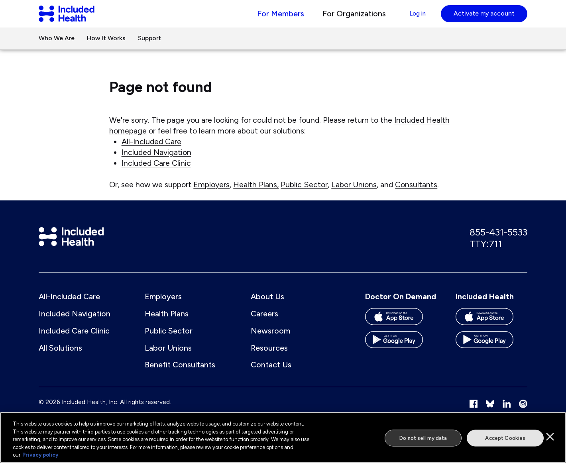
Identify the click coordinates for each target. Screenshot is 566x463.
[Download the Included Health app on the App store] (491, 330)
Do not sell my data (423, 438)
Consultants (416, 193)
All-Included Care (151, 150)
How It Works (106, 46)
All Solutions (60, 358)
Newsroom (270, 341)
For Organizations (345, 17)
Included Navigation (156, 160)
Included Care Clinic (156, 171)
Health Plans (167, 324)
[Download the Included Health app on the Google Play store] (491, 353)
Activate (484, 18)
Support (149, 46)
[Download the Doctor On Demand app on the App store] (401, 330)
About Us (267, 307)
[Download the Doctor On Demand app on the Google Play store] (401, 353)
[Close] (550, 437)
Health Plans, (256, 193)
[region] (283, 437)
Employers (211, 193)
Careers (264, 324)
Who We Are (57, 46)
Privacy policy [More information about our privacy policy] (40, 455)
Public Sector (304, 193)
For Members (271, 17)
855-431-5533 (498, 241)
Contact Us (271, 375)
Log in (413, 18)
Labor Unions (354, 193)
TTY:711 (486, 253)
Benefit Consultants (180, 375)
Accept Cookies (505, 438)
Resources (269, 358)
